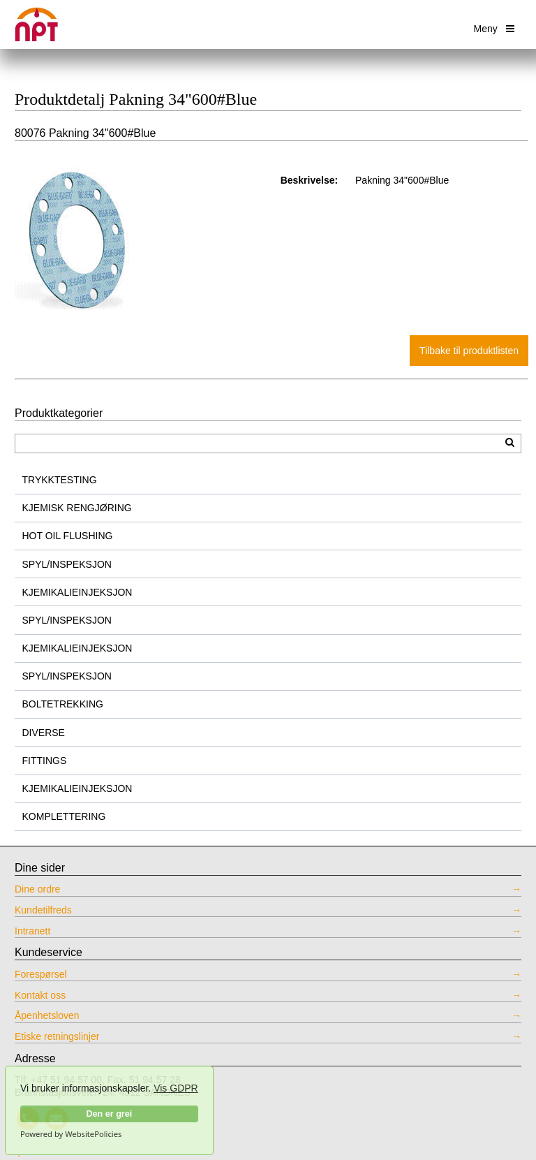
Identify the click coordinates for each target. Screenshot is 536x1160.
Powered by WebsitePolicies (70, 1134)
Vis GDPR (176, 1088)
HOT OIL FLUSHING (67, 535)
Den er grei (109, 1114)
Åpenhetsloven (47, 1015)
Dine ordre (37, 889)
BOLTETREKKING (62, 704)
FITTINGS (44, 760)
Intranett (32, 931)
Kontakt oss (40, 995)
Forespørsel (41, 974)
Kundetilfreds (43, 910)
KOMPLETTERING (64, 816)
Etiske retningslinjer (57, 1036)
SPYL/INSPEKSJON (67, 564)
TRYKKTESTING (59, 479)
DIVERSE (43, 732)
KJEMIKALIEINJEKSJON (77, 592)
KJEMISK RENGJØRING (77, 507)
